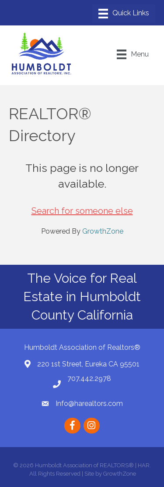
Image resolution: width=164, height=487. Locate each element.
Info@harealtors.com (89, 403)
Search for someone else (82, 211)
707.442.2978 (89, 378)
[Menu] (123, 13)
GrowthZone (102, 231)
